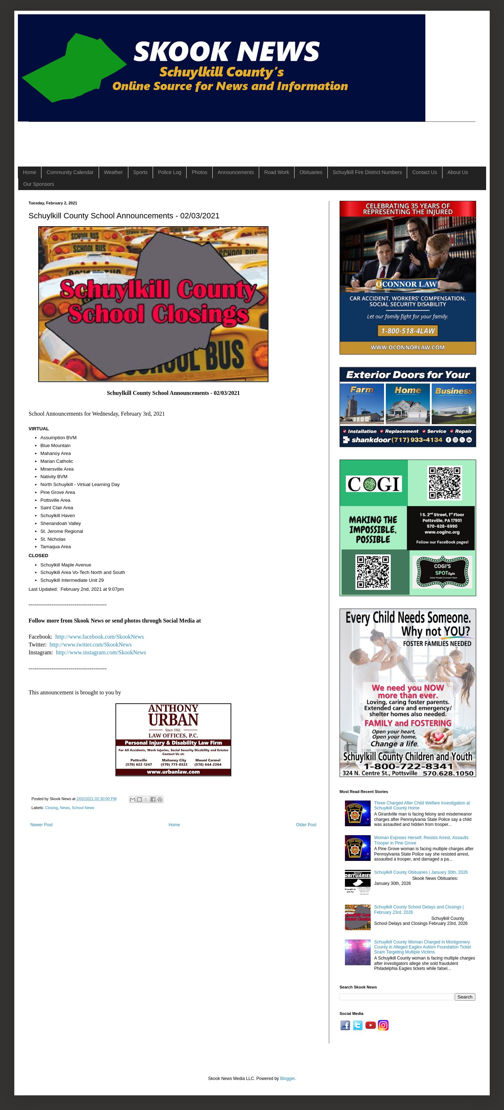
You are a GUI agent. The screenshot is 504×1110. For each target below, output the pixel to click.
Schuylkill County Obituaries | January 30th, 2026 (421, 872)
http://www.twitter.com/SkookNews (90, 644)
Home (29, 172)
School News (83, 808)
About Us (458, 172)
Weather (113, 172)
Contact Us (424, 172)
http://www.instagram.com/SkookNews (101, 652)
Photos (199, 172)
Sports (140, 172)
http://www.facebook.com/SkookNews (99, 637)
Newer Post (41, 824)
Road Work (276, 172)
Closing (51, 808)
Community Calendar (70, 172)
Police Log (169, 172)
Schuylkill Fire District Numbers (367, 172)
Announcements (236, 172)
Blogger (287, 1078)
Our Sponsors (38, 184)
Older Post (306, 824)
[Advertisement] (159, 138)
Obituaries (311, 172)
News (65, 808)
